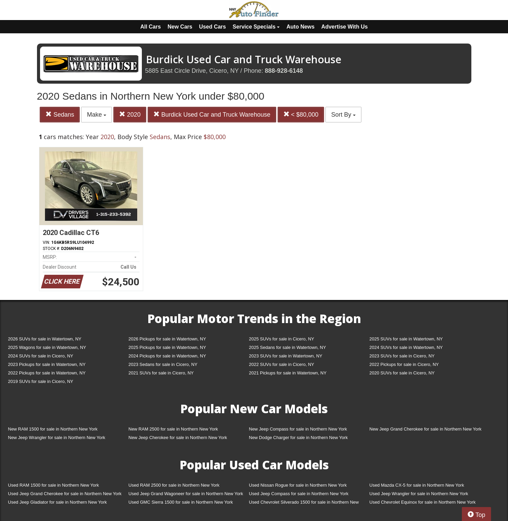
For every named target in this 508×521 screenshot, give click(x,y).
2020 (129, 114)
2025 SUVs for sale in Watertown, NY (406, 338)
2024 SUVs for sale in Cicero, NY (40, 355)
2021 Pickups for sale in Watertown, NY (288, 372)
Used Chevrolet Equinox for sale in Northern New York (423, 502)
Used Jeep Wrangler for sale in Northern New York (419, 493)
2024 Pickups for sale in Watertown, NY (167, 355)
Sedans (59, 114)
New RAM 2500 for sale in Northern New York (173, 429)
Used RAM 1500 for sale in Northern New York (53, 485)
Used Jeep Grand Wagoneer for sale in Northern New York (186, 493)
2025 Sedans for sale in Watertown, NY (287, 347)
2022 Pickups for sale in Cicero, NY (404, 364)
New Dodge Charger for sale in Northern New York (298, 437)
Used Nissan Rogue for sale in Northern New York (298, 485)
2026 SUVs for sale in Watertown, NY (44, 338)
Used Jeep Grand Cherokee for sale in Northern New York (65, 493)
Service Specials (256, 27)
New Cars (180, 27)
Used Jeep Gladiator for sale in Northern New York (57, 502)
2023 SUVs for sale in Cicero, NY (402, 355)
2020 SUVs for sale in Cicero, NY (402, 372)
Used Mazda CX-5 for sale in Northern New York (417, 485)
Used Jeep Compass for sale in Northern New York (299, 493)
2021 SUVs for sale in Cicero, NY (161, 372)
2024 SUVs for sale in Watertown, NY (406, 347)
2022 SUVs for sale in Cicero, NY (281, 364)
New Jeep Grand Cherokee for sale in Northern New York (426, 429)
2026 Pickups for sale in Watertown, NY (167, 338)
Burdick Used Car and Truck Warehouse (211, 114)
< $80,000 (301, 114)
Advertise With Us (344, 27)
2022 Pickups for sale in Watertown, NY (47, 372)
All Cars (150, 27)
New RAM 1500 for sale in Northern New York (53, 429)
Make (96, 114)
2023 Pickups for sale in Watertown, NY (47, 364)
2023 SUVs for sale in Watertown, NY (285, 355)
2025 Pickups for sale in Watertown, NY (167, 347)
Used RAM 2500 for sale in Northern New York (174, 485)
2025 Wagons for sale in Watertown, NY (47, 347)
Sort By (343, 114)
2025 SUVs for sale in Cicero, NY (281, 338)
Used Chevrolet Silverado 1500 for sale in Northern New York (304, 503)
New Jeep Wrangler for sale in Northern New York (57, 437)
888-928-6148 (284, 70)
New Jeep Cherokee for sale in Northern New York (178, 437)
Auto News (300, 27)
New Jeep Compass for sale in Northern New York (298, 429)
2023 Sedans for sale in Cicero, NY (163, 364)
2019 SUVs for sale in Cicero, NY (40, 381)
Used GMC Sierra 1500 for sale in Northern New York (181, 502)
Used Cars (212, 27)
